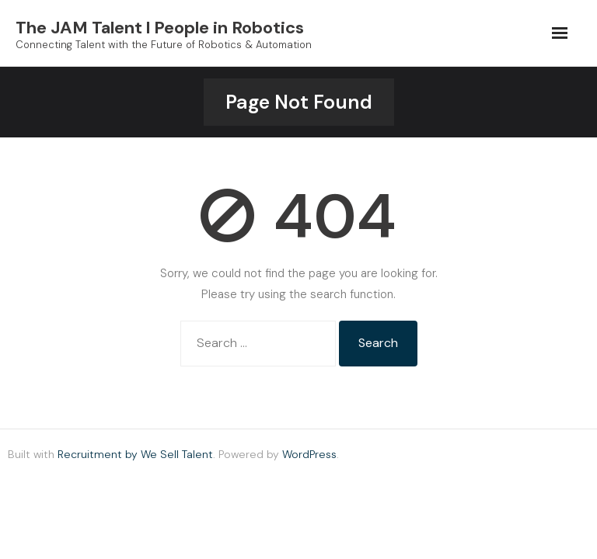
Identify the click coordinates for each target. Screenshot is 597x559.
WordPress (309, 454)
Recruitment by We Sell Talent (135, 454)
